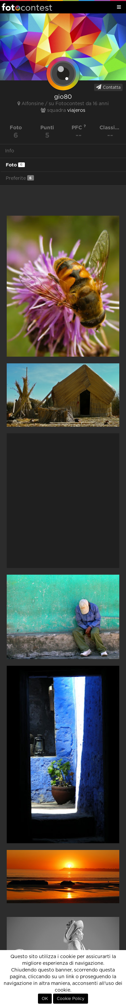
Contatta (108, 87)
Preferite (20, 178)
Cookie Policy (70, 999)
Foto (15, 164)
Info (9, 151)
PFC (79, 127)
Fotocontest (27, 7)
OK (45, 999)
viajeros (76, 110)
